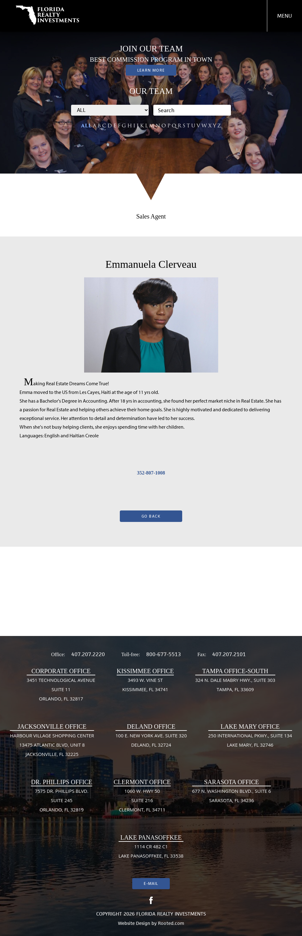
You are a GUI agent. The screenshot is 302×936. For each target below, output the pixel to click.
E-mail (151, 883)
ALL (86, 126)
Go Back (151, 516)
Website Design (134, 923)
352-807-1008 (151, 472)
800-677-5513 (163, 654)
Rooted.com (171, 923)
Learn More (151, 70)
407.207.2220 (88, 654)
